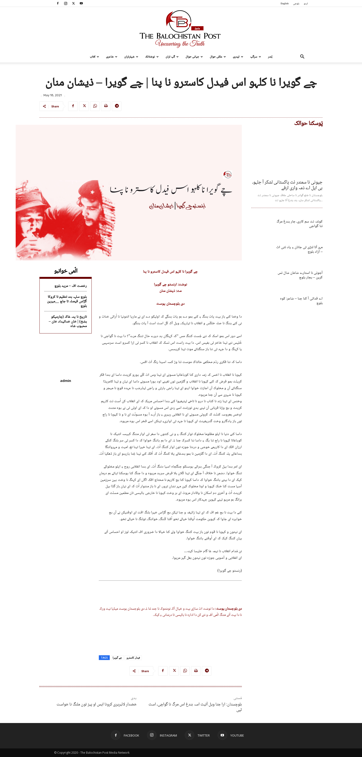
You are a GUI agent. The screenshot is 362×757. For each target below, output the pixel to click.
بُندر (270, 56)
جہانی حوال (194, 56)
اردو (306, 3)
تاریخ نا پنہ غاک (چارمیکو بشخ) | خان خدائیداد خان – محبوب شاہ (68, 321)
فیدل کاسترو (133, 657)
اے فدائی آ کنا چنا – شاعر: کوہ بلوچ (301, 300)
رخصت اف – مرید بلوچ (70, 286)
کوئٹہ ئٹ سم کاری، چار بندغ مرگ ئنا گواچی (299, 223)
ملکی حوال (218, 56)
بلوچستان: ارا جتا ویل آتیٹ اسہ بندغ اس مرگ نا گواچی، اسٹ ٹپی (195, 707)
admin (65, 380)
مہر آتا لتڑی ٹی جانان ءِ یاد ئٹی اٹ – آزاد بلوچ (299, 249)
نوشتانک (152, 56)
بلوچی (296, 3)
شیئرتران (131, 56)
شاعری (111, 56)
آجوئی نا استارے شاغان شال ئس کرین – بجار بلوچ (300, 275)
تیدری (238, 56)
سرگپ (255, 56)
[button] (302, 57)
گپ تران (172, 56)
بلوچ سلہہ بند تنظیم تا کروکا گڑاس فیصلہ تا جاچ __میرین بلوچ (67, 301)
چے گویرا (117, 657)
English (285, 3)
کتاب (94, 56)
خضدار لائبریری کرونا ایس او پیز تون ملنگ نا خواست (97, 704)
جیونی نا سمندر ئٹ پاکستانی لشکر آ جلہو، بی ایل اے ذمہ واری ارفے (287, 185)
